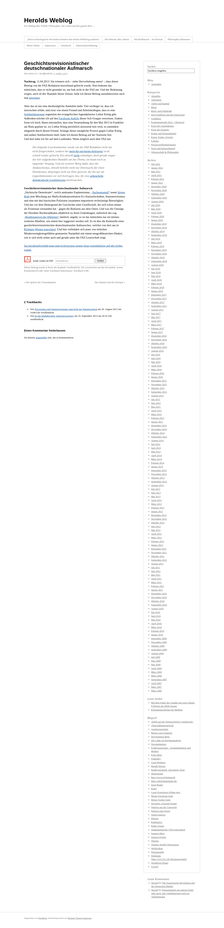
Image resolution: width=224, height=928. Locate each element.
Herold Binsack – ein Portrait (148, 39)
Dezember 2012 (159, 515)
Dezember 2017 (159, 294)
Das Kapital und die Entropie (110, 282)
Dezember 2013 (159, 470)
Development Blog (160, 736)
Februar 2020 (157, 216)
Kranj (154, 788)
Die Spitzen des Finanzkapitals (40, 282)
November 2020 (159, 190)
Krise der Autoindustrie (162, 126)
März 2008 (156, 675)
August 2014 (157, 440)
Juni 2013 (156, 492)
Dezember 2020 (159, 186)
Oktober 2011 (157, 556)
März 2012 (156, 537)
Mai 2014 (156, 451)
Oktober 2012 (158, 522)
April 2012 (156, 533)
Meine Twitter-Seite (161, 799)
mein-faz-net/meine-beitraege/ (86, 151)
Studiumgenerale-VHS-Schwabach (168, 829)
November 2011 (159, 552)
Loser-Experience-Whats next (165, 792)
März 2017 (156, 324)
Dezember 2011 (159, 548)
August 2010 (157, 608)
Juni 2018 (156, 272)
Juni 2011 (156, 571)
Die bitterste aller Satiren (117, 39)
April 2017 (156, 321)
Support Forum (158, 837)
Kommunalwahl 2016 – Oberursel (167, 122)
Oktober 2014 (158, 433)
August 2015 (157, 395)
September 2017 (159, 306)
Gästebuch (66, 45)
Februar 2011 (157, 586)
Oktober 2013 (158, 477)
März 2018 (156, 283)
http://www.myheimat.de (163, 777)
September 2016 (159, 347)
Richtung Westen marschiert (40, 229)
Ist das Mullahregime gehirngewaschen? (54, 316)
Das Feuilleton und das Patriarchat (168, 114)
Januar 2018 (157, 291)
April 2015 (156, 410)
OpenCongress (158, 814)
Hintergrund (157, 773)
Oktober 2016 (158, 343)
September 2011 (159, 560)
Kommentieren (31, 270)
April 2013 (156, 500)
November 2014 (159, 429)
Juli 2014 (155, 444)
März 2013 (156, 504)
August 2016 (157, 350)
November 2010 (159, 597)
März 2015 (156, 414)
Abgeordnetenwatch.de (162, 725)
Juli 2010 (155, 612)
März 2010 (156, 627)
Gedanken (156, 118)
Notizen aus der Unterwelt (164, 807)
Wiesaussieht (157, 852)
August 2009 (157, 653)
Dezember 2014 (159, 425)
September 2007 (159, 679)
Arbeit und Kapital (160, 103)
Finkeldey (156, 758)
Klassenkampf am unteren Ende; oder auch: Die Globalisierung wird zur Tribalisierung (172, 893)
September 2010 (159, 604)
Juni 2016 (156, 358)
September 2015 (159, 392)
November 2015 (159, 384)
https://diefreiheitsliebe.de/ (164, 781)
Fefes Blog (156, 755)
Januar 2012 (157, 545)
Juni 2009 (156, 660)
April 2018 (156, 279)
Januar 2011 (157, 589)
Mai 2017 (156, 317)
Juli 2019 (155, 238)
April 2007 (156, 683)
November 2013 (159, 474)
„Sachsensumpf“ (100, 192)
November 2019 (159, 227)
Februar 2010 (157, 631)
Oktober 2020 (158, 194)
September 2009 (159, 649)
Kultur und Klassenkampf (163, 133)
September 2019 (159, 235)
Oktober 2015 (158, 388)
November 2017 (159, 298)
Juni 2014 (156, 448)
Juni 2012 (156, 526)
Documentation (158, 744)
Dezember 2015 (159, 380)
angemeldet (41, 337)
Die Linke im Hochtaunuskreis (166, 740)
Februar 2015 (157, 418)
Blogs (154, 107)
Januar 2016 (157, 377)
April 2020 (156, 212)
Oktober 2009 (158, 646)
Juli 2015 (155, 399)
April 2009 (156, 668)
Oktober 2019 (158, 231)
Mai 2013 (156, 496)
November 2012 (159, 519)
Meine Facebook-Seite (162, 796)
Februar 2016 (157, 373)
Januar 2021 (157, 182)
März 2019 (156, 242)
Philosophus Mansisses (179, 39)
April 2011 (156, 578)
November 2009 (159, 642)
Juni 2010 (156, 616)
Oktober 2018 (158, 257)
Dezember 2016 (159, 335)
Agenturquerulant (159, 729)
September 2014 (159, 436)
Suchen (151, 66)
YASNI (154, 866)
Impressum (50, 45)
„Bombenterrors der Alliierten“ (41, 217)
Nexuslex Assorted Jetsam (164, 803)
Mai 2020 (156, 208)
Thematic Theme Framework (79, 918)
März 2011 (156, 582)
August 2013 (157, 485)
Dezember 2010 (159, 593)
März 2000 (156, 690)
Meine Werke (33, 45)
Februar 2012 (157, 541)
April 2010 (156, 623)
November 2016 (159, 339)
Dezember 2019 (159, 223)
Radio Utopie (157, 826)
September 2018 (159, 261)
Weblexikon (157, 848)
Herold (32, 73)
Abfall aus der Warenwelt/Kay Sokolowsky (172, 721)
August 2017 (157, 309)
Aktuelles (156, 96)
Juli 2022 (155, 164)
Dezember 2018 (159, 250)
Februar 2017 (157, 328)
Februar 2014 (157, 462)
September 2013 (159, 481)
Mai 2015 (156, 406)
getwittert (34, 97)
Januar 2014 (157, 466)
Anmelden (156, 84)
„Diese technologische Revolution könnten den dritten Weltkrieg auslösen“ (63, 39)
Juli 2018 (155, 268)
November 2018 (159, 253)
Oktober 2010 (158, 601)
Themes (155, 840)
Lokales (155, 141)
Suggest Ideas (158, 833)
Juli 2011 (155, 567)
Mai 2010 (156, 619)
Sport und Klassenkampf (163, 148)
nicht (76, 155)
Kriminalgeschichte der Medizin (167, 709)
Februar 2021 (157, 179)
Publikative (156, 822)
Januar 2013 (157, 511)
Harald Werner (158, 766)
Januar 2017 (157, 332)
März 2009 (156, 672)
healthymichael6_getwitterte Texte (168, 770)
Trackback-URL (81, 270)
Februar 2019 (157, 246)
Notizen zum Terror (160, 811)
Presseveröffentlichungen (163, 144)
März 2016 (156, 369)
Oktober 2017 (158, 302)
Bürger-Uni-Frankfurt (161, 733)
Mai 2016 (156, 362)
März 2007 (156, 687)
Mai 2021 (156, 171)
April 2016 (156, 365)
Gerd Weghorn (158, 762)
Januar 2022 (157, 167)
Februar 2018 (157, 287)
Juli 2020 (155, 205)
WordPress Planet (159, 863)
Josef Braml (157, 784)
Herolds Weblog (48, 20)
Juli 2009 (155, 657)
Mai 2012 (156, 530)
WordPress (42, 918)
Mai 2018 (156, 276)
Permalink (110, 267)
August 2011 (157, 563)
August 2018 (157, 265)
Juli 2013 (155, 489)
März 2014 (156, 459)
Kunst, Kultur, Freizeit (162, 137)
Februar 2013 (157, 507)
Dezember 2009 (159, 638)
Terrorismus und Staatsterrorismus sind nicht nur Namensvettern (66, 309)
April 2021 (156, 175)
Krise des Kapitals (57, 267)
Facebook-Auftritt (69, 118)
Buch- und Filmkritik (161, 111)
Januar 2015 (157, 421)
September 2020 (159, 197)
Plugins (155, 818)
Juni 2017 (156, 313)
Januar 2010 (157, 634)
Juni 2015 (156, 403)
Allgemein (156, 99)
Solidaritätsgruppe (34, 114)
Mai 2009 (156, 664)
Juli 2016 (155, 354)
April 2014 (156, 455)
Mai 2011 (156, 575)
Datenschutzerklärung (86, 45)
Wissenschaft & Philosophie (165, 152)
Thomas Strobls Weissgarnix (165, 844)
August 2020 (157, 201)
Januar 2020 (157, 220)
